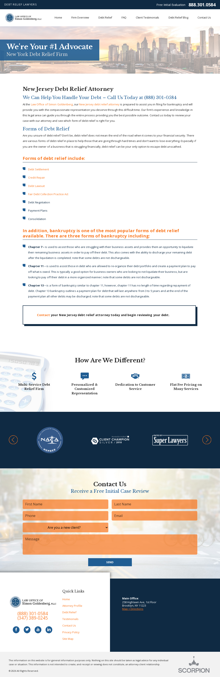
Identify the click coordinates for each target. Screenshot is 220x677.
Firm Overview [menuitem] (80, 17)
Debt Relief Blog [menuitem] (178, 17)
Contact (43, 315)
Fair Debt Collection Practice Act (48, 194)
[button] (13, 440)
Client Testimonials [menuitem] (147, 17)
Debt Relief (69, 612)
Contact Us (69, 625)
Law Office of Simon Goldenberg (52, 104)
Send (110, 562)
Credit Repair (36, 177)
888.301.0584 (202, 4)
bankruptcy (62, 230)
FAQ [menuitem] (124, 17)
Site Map (67, 639)
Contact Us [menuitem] (204, 17)
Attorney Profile (72, 606)
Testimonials (70, 619)
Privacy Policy (71, 632)
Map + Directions (132, 609)
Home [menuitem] (58, 17)
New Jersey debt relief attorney (99, 104)
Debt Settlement (38, 169)
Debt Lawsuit (36, 186)
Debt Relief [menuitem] (105, 17)
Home (66, 599)
